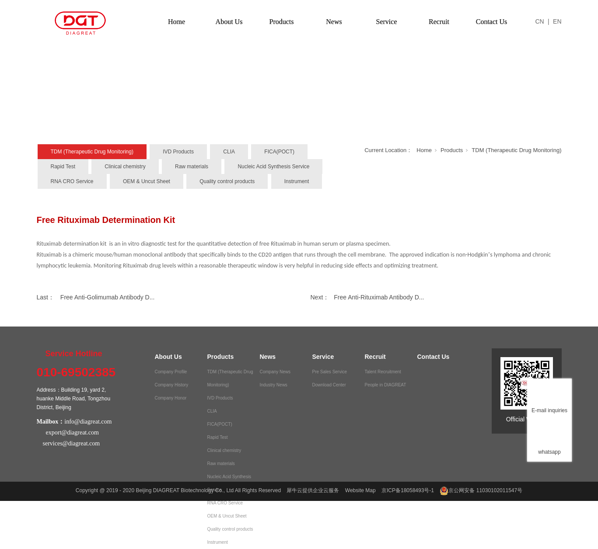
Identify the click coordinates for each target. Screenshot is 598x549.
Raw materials (191, 166)
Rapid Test (63, 166)
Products (281, 21)
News (334, 21)
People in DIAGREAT (385, 384)
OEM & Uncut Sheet (146, 181)
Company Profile (171, 371)
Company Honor (171, 398)
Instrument (296, 181)
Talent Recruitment (383, 371)
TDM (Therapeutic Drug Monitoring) (92, 152)
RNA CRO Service (72, 181)
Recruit (439, 21)
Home (176, 21)
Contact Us (491, 21)
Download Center (329, 384)
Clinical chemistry (125, 166)
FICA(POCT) (279, 152)
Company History (172, 384)
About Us (229, 21)
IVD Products (178, 152)
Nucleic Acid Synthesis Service (273, 166)
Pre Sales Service (329, 371)
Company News (275, 371)
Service (386, 21)
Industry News (273, 384)
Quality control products (227, 181)
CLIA (229, 152)
